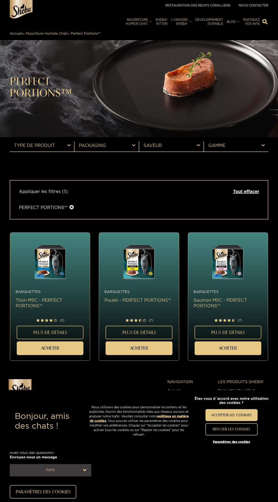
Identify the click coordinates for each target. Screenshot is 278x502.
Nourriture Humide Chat (46, 33)
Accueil (16, 33)
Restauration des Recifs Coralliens (197, 5)
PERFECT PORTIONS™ (43, 207)
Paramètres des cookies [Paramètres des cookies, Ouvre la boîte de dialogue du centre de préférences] (231, 442)
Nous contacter (253, 5)
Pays (66, 470)
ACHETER (50, 348)
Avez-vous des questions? (33, 455)
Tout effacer (246, 191)
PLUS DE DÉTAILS (50, 332)
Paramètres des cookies (43, 491)
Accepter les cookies (231, 415)
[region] (139, 421)
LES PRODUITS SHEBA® (241, 381)
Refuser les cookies (231, 429)
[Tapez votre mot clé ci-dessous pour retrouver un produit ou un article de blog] (265, 21)
